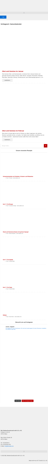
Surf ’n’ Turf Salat (7, 287)
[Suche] (45, 145)
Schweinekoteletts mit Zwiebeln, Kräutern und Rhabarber (18, 176)
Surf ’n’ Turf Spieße (8, 259)
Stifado (5, 315)
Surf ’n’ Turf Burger (8, 204)
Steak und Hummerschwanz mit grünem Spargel (15, 232)
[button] (24, 13)
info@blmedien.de (8, 446)
